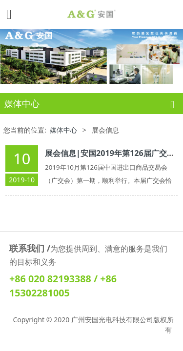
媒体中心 (63, 129)
